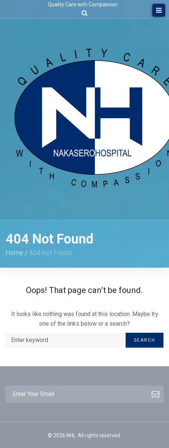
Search (144, 340)
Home (14, 253)
